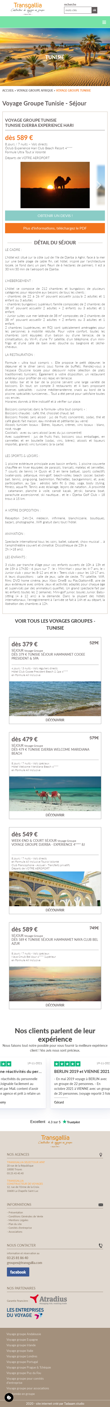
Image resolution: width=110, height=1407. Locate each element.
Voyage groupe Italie (19, 1351)
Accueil (8, 90)
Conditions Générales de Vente (26, 1216)
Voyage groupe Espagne (22, 1339)
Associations (15, 1231)
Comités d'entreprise (20, 1227)
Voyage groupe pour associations (27, 1388)
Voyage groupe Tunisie (73, 90)
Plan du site (15, 1223)
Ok (94, 10)
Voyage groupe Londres (21, 1356)
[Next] (98, 185)
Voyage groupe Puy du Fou (23, 1373)
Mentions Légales (18, 1220)
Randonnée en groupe (20, 1394)
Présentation (16, 1212)
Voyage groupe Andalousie (23, 1334)
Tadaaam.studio (74, 1403)
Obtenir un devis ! (55, 215)
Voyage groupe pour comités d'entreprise (25, 1381)
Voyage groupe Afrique (35, 90)
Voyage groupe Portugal (22, 1362)
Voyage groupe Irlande (21, 1345)
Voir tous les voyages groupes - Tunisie (55, 624)
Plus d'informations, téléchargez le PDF (55, 228)
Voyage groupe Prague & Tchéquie (28, 1367)
